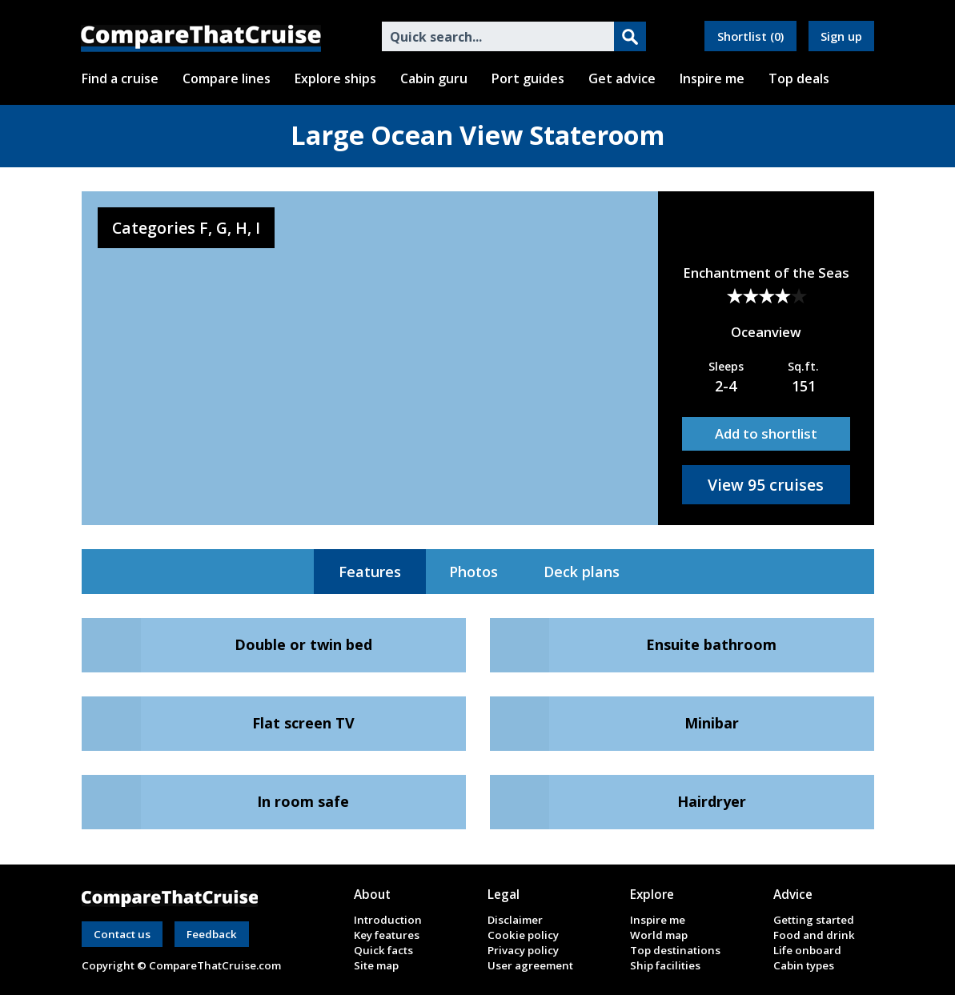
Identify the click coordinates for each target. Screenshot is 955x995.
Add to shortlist (766, 433)
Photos (473, 571)
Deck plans (582, 571)
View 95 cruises (766, 484)
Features (370, 571)
